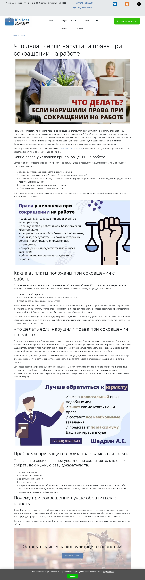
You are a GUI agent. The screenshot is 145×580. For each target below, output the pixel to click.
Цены (86, 20)
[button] (50, 20)
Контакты (79, 29)
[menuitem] (50, 20)
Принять (72, 576)
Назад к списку (19, 35)
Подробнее (108, 571)
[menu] (72, 24)
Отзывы (64, 29)
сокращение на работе (71, 148)
